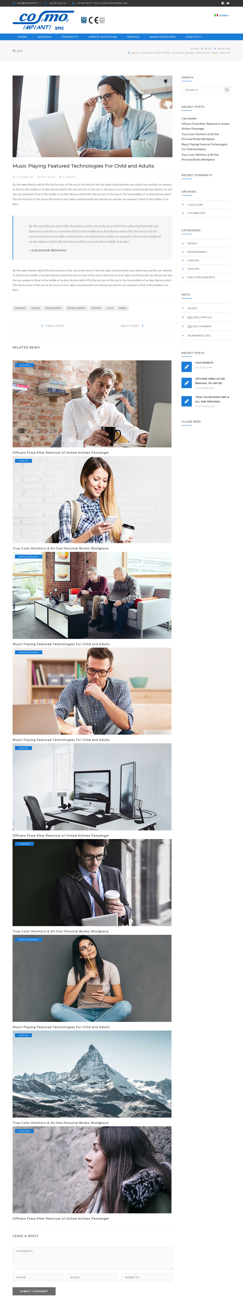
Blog (208, 50)
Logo (110, 310)
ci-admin (50, 179)
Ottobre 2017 (196, 215)
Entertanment (76, 310)
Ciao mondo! (189, 120)
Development (53, 310)
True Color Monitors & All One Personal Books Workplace (61, 550)
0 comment (69, 179)
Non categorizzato (201, 279)
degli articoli (200, 319)
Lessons (224, 50)
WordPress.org (199, 337)
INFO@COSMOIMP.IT (28, 3)
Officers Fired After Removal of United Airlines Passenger (61, 454)
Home (195, 50)
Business (20, 310)
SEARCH (227, 92)
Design (35, 310)
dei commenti (199, 328)
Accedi (192, 310)
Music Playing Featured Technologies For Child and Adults (61, 646)
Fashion (96, 310)
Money (123, 310)
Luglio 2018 (195, 206)
